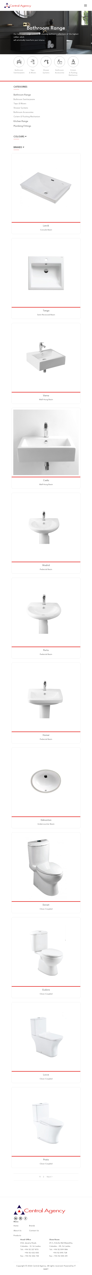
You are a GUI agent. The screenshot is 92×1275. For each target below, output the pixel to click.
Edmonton (46, 820)
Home (16, 1226)
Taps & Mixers (20, 104)
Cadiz (46, 480)
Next (49, 1177)
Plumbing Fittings (22, 126)
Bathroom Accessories (23, 112)
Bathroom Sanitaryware (24, 99)
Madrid (46, 565)
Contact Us (34, 1231)
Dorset (46, 905)
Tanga (46, 311)
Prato (46, 1160)
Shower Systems (21, 108)
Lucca (46, 1075)
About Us (17, 1231)
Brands (32, 1226)
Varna (46, 396)
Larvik (46, 226)
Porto (46, 650)
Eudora (46, 990)
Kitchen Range (21, 121)
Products (17, 1235)
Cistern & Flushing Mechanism (27, 117)
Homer (46, 735)
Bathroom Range (22, 95)
